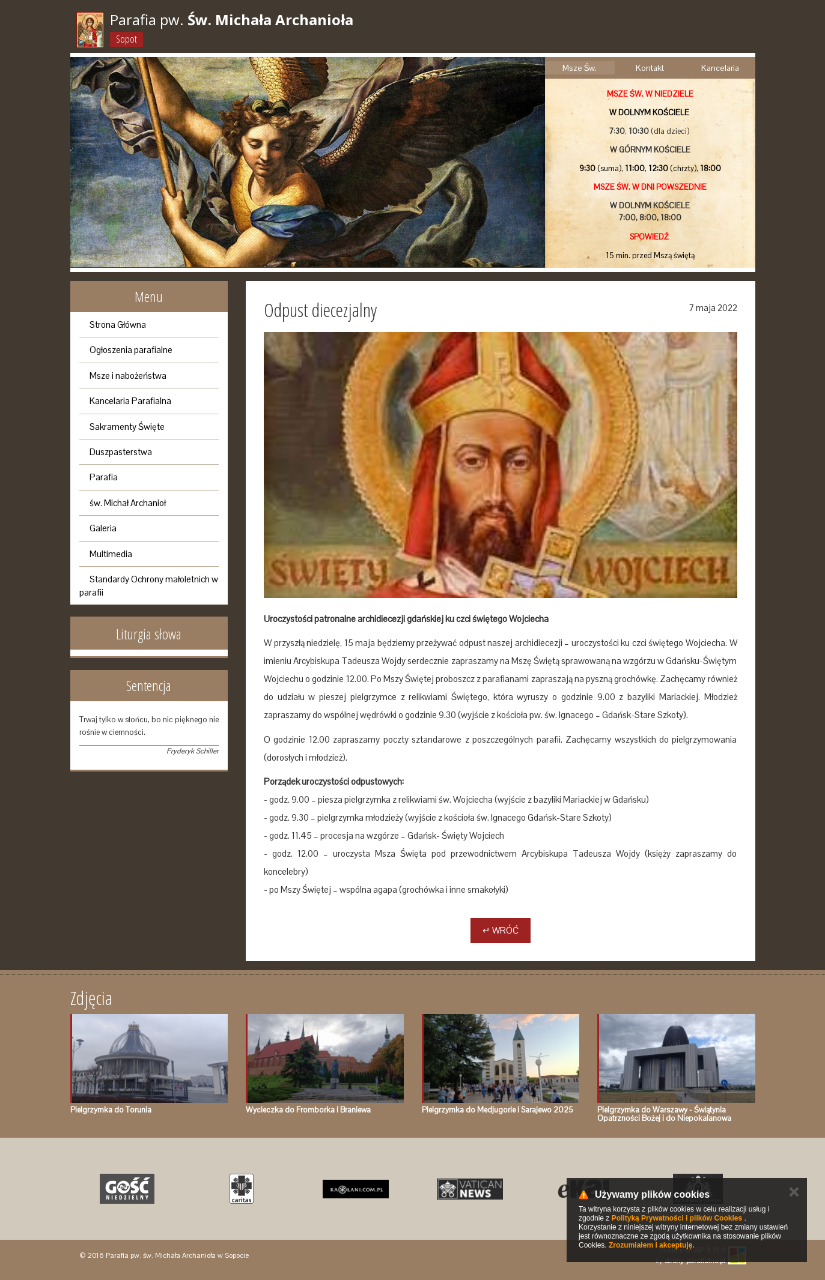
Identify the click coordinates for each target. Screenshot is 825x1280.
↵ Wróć (501, 930)
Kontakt (650, 67)
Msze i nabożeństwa (128, 375)
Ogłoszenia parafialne (131, 349)
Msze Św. (579, 67)
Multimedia (111, 554)
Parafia (104, 477)
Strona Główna (118, 324)
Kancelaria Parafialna (130, 400)
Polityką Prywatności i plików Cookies (677, 1218)
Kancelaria (720, 67)
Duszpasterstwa (121, 451)
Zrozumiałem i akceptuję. (652, 1245)
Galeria (103, 528)
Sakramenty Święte (127, 426)
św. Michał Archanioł (128, 503)
